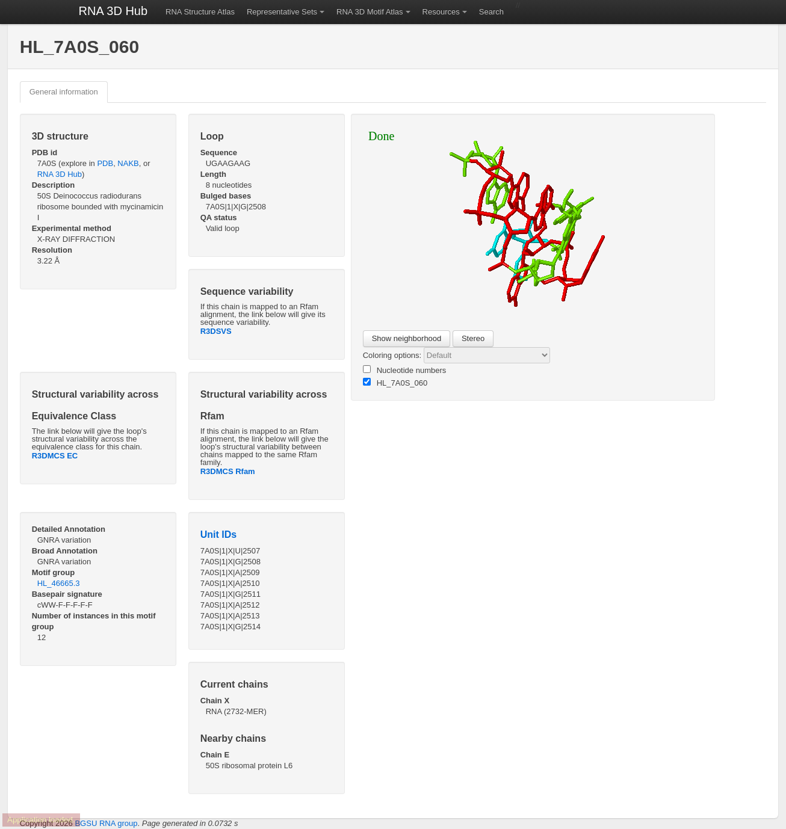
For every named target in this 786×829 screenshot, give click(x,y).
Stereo (473, 338)
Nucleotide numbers (405, 370)
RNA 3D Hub (113, 10)
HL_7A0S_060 (395, 382)
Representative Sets (282, 11)
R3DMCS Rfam (227, 471)
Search (491, 11)
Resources (441, 11)
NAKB (127, 163)
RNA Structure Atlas (200, 11)
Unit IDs (218, 534)
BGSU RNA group (106, 823)
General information (63, 91)
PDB (105, 163)
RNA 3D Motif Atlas (369, 11)
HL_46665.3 (58, 583)
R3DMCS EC (55, 455)
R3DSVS (216, 331)
